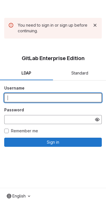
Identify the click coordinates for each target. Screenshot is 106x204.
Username (14, 88)
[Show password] (97, 119)
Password (14, 109)
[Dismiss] (95, 25)
